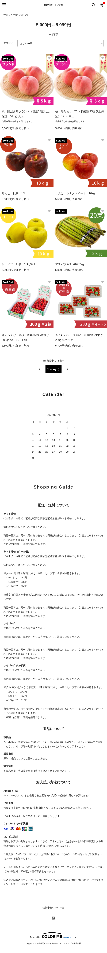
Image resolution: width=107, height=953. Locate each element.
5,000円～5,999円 (19, 15)
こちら (24, 527)
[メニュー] (4, 5)
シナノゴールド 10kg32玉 (19, 264)
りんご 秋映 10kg (14, 193)
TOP (5, 15)
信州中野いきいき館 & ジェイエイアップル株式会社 (59, 943)
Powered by (53, 935)
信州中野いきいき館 (53, 4)
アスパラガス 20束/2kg (69, 264)
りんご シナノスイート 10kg (75, 193)
